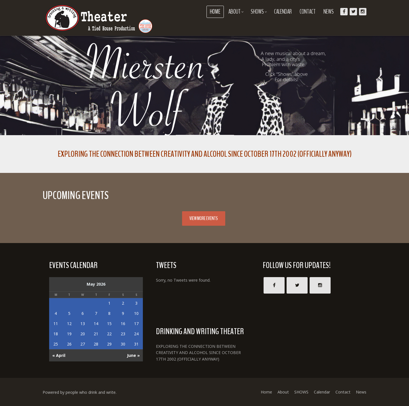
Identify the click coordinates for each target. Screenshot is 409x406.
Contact (308, 12)
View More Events (203, 218)
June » (133, 355)
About (236, 12)
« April (58, 355)
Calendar (283, 12)
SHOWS (259, 12)
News (329, 12)
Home (215, 12)
